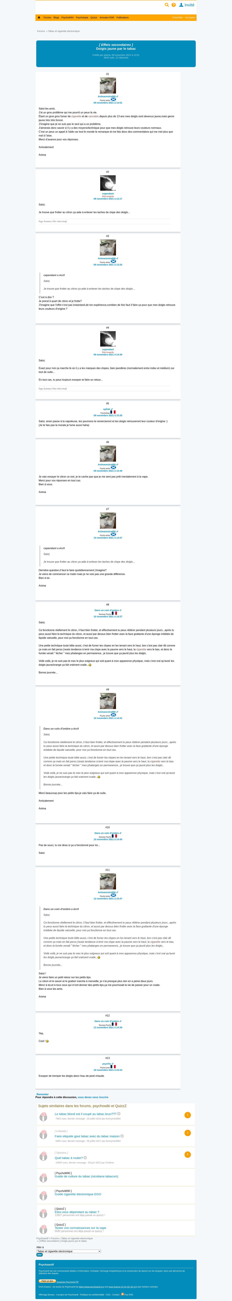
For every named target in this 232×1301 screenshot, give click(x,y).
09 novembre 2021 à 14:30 (108, 354)
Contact (115, 1294)
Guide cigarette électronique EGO (78, 1194)
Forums (47, 17)
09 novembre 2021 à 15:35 (108, 415)
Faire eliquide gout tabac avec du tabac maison (87, 1136)
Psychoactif (42, 1238)
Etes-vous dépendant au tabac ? (77, 1212)
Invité (185, 5)
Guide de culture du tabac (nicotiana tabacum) (86, 1176)
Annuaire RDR (107, 17)
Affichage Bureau (46, 1294)
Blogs (56, 17)
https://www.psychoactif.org (91, 1287)
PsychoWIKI (67, 17)
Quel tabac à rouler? (69, 1158)
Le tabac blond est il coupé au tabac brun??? (85, 1114)
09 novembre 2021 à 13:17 (108, 198)
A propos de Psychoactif (67, 1294)
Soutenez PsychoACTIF (59, 1282)
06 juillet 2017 (94, 1141)
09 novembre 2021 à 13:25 (108, 264)
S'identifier (177, 17)
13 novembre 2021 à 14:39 (108, 1027)
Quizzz (94, 17)
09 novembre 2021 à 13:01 (108, 102)
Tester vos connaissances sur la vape (80, 1228)
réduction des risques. (49, 1273)
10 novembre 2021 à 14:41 (108, 718)
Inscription (190, 17)
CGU (108, 1294)
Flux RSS (127, 1294)
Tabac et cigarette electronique (64, 31)
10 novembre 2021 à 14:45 (108, 839)
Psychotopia (82, 17)
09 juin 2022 (94, 1162)
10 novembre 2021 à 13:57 (108, 537)
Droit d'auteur (45, 1287)
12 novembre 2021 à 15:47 (108, 898)
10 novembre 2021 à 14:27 (108, 616)
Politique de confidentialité (92, 1294)
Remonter (43, 1094)
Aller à (68, 1251)
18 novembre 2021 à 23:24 (108, 1070)
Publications (122, 17)
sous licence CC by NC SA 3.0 (123, 1287)
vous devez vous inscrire (93, 1097)
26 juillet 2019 (94, 1118)
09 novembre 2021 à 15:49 (108, 471)
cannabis (93, 116)
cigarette (76, 116)
